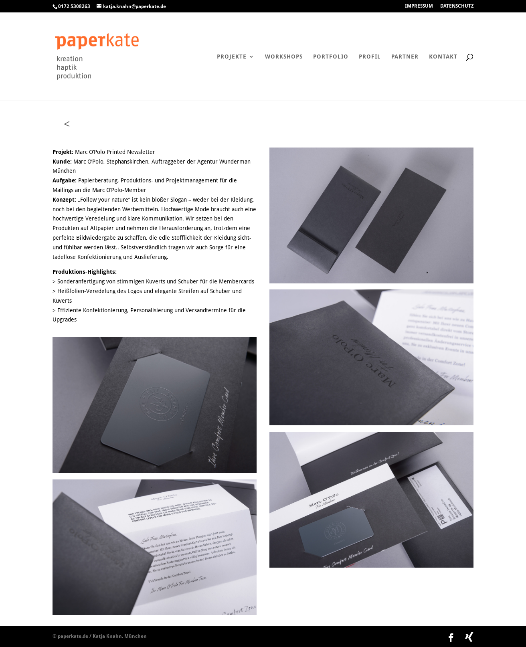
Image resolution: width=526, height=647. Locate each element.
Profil (370, 57)
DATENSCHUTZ (456, 6)
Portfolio (330, 57)
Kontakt (443, 57)
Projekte (232, 57)
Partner (405, 57)
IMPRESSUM (419, 6)
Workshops (284, 57)
